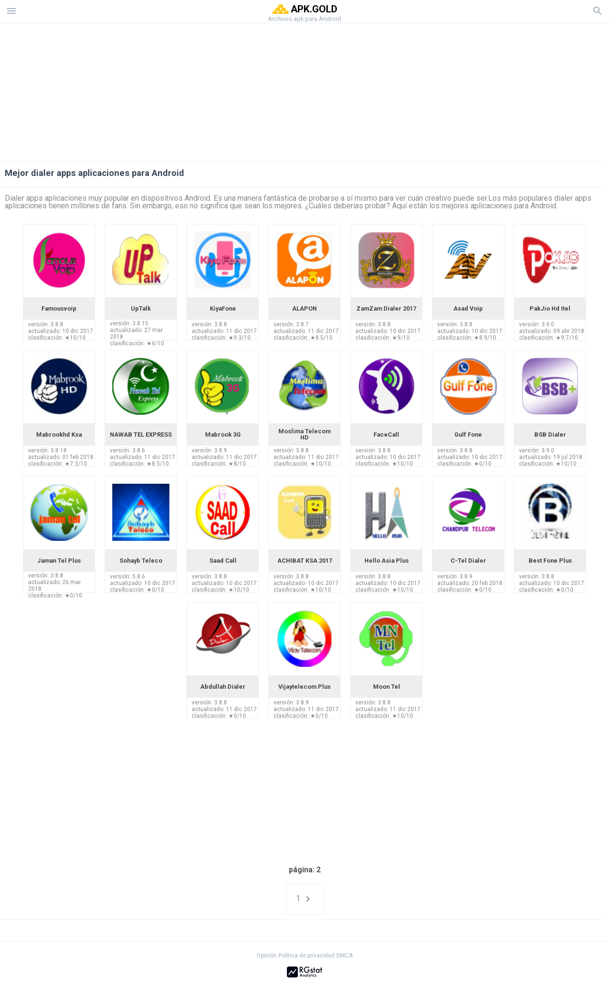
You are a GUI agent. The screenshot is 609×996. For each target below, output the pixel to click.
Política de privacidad (306, 955)
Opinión (266, 955)
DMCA (344, 955)
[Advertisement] (362, 89)
